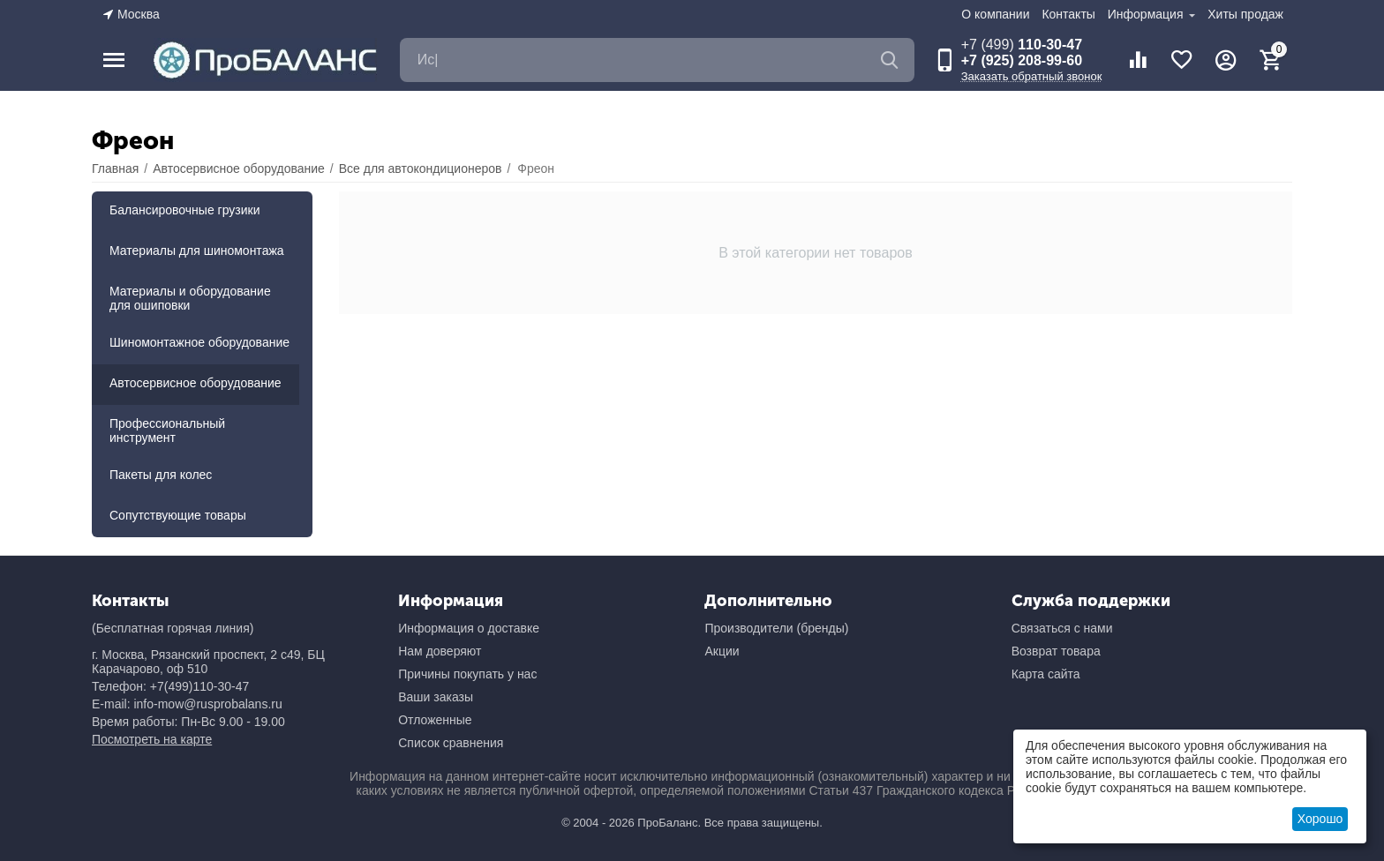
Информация (1147, 14)
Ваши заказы (435, 697)
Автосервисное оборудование (195, 383)
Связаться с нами (1062, 628)
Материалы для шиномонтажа (196, 250)
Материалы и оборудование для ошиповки (190, 298)
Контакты (1068, 14)
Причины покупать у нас (467, 674)
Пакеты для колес (160, 475)
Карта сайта (1046, 674)
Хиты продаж (1245, 14)
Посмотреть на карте (152, 739)
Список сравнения (450, 743)
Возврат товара (1056, 651)
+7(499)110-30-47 (199, 686)
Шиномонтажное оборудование (199, 342)
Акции (721, 651)
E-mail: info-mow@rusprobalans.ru (187, 704)
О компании (995, 14)
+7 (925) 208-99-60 (1021, 60)
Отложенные (434, 720)
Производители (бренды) (776, 628)
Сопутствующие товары (177, 515)
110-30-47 (1021, 44)
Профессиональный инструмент (167, 430)
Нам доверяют (439, 651)
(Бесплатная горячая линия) (172, 628)
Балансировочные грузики (184, 210)
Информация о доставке (468, 628)
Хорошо (1320, 819)
